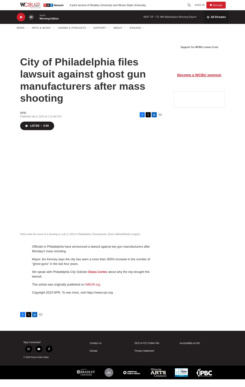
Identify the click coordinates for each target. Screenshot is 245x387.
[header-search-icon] (190, 8)
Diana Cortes (97, 279)
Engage (135, 35)
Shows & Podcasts (72, 35)
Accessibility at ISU (190, 351)
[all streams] (216, 25)
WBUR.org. (93, 292)
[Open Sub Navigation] (27, 35)
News (21, 35)
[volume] (31, 25)
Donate (219, 9)
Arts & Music (41, 35)
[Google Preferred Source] (199, 107)
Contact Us (96, 351)
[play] (21, 25)
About (117, 35)
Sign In (201, 9)
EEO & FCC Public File (147, 351)
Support (99, 35)
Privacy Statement (144, 358)
